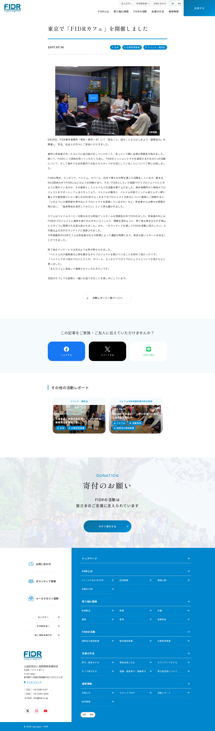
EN (179, 3)
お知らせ (86, 692)
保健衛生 (86, 610)
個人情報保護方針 (43, 635)
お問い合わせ (160, 3)
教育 (122, 619)
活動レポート (164, 692)
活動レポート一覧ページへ (107, 298)
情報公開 (162, 580)
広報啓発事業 (164, 640)
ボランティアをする (167, 662)
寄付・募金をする (90, 662)
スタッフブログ (127, 692)
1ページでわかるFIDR (92, 580)
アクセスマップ (34, 682)
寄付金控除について (167, 671)
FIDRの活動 (140, 11)
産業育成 (162, 619)
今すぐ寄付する (107, 526)
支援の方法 (158, 11)
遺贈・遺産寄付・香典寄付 (133, 671)
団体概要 (124, 580)
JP (172, 3)
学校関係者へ (142, 3)
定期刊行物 (87, 588)
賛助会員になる (127, 662)
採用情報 (86, 701)
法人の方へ (126, 3)
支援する (199, 8)
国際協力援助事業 (90, 640)
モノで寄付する (89, 671)
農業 (84, 619)
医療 (122, 610)
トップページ (89, 558)
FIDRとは (103, 11)
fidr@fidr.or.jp (40, 698)
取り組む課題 (121, 11)
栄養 (160, 610)
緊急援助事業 (126, 640)
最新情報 (174, 11)
